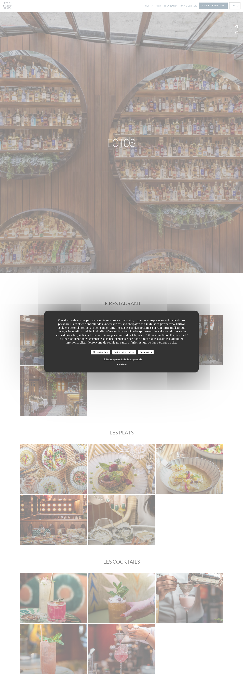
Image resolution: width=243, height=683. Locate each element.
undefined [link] (122, 364)
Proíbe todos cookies (124, 352)
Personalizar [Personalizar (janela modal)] (146, 352)
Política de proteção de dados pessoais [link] (123, 359)
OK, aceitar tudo (100, 352)
